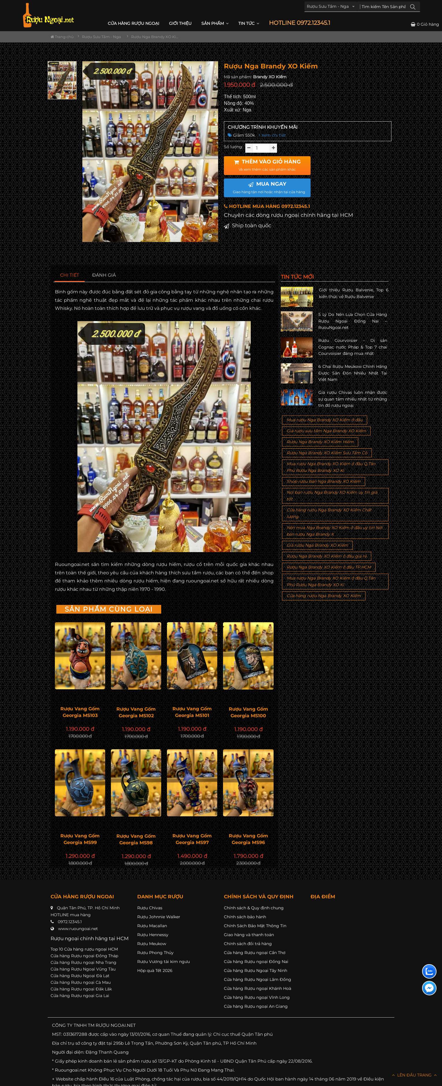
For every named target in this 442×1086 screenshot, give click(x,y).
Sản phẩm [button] (215, 23)
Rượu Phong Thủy (155, 952)
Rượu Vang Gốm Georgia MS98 (136, 839)
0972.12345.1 (70, 921)
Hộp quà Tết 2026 (154, 970)
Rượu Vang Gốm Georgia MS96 (248, 839)
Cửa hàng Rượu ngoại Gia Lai (80, 995)
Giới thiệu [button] (180, 23)
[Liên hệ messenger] (429, 988)
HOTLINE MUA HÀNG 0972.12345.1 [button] (267, 206)
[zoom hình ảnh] (210, 236)
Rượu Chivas (149, 907)
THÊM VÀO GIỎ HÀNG (267, 165)
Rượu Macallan (152, 925)
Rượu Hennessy (152, 934)
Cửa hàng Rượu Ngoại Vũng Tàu (83, 969)
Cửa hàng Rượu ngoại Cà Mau (81, 982)
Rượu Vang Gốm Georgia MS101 (192, 712)
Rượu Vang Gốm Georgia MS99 (80, 839)
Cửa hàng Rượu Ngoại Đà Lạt (80, 975)
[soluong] (261, 148)
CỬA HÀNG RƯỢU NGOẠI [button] (133, 23)
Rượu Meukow (151, 943)
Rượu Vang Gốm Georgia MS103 (80, 712)
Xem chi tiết (272, 135)
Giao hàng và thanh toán (249, 934)
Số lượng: (233, 146)
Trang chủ (62, 36)
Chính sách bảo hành (245, 916)
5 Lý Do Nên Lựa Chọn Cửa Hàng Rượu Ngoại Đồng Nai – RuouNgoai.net (352, 321)
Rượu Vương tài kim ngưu (163, 961)
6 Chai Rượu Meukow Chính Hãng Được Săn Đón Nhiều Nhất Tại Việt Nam (352, 373)
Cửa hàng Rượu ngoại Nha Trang (83, 962)
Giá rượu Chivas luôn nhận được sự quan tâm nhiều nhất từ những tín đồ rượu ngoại (352, 399)
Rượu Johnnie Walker (158, 916)
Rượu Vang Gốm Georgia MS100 (248, 712)
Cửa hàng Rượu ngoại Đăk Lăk (81, 989)
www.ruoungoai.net (78, 928)
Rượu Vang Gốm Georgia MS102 (136, 712)
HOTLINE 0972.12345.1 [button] (299, 23)
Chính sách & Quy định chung (254, 907)
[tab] (70, 275)
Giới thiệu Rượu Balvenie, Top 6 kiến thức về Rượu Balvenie (354, 293)
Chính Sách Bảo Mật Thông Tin (255, 925)
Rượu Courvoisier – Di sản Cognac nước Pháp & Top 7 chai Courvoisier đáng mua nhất (352, 347)
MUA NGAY (269, 187)
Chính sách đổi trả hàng (248, 943)
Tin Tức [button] (248, 23)
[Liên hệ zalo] (429, 971)
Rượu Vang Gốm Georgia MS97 (192, 839)
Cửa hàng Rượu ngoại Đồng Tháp (84, 955)
